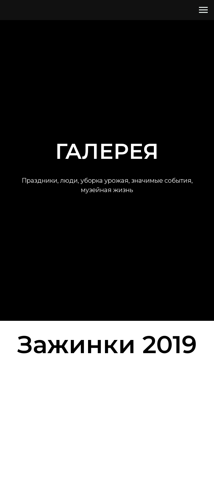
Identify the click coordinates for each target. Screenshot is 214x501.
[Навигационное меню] (203, 10)
